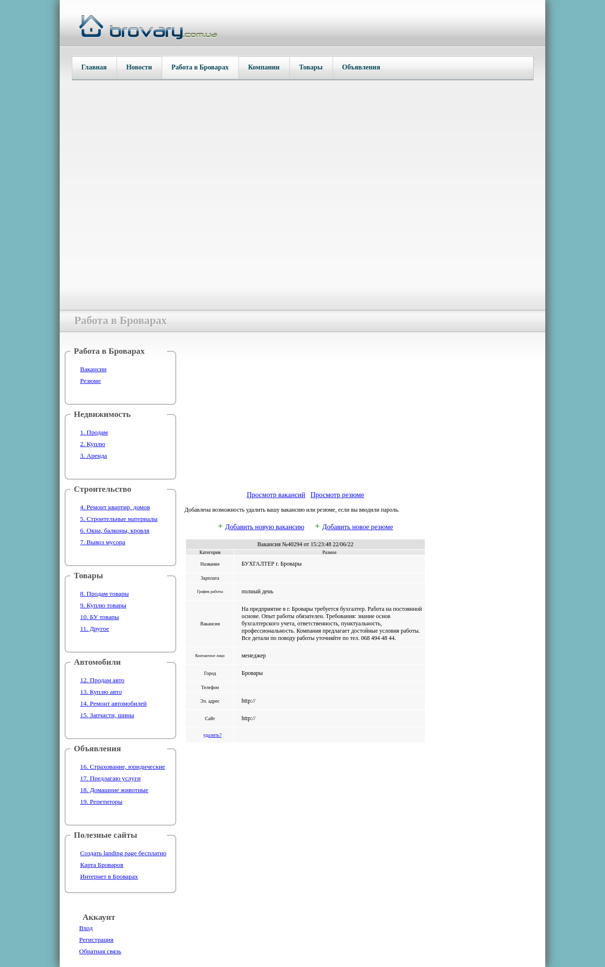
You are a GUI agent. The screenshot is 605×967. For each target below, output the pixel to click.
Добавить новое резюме (357, 527)
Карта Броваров (101, 864)
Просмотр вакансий (276, 495)
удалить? (212, 735)
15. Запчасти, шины (107, 715)
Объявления (361, 67)
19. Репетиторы (101, 801)
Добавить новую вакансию (264, 527)
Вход (86, 928)
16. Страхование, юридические (122, 766)
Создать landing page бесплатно (123, 853)
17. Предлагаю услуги (110, 778)
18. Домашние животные (114, 790)
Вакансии (93, 369)
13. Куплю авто (101, 691)
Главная (94, 67)
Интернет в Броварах (109, 876)
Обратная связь (100, 951)
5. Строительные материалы (118, 518)
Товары (311, 67)
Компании (264, 67)
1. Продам (94, 432)
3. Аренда (93, 455)
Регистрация (96, 939)
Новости (139, 67)
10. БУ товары (99, 617)
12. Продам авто (102, 680)
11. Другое (94, 628)
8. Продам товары (104, 593)
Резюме (90, 380)
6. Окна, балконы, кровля (115, 530)
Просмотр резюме (337, 495)
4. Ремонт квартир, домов (115, 507)
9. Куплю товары (103, 605)
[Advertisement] (305, 414)
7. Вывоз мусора (102, 542)
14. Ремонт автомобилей (113, 703)
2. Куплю (92, 444)
